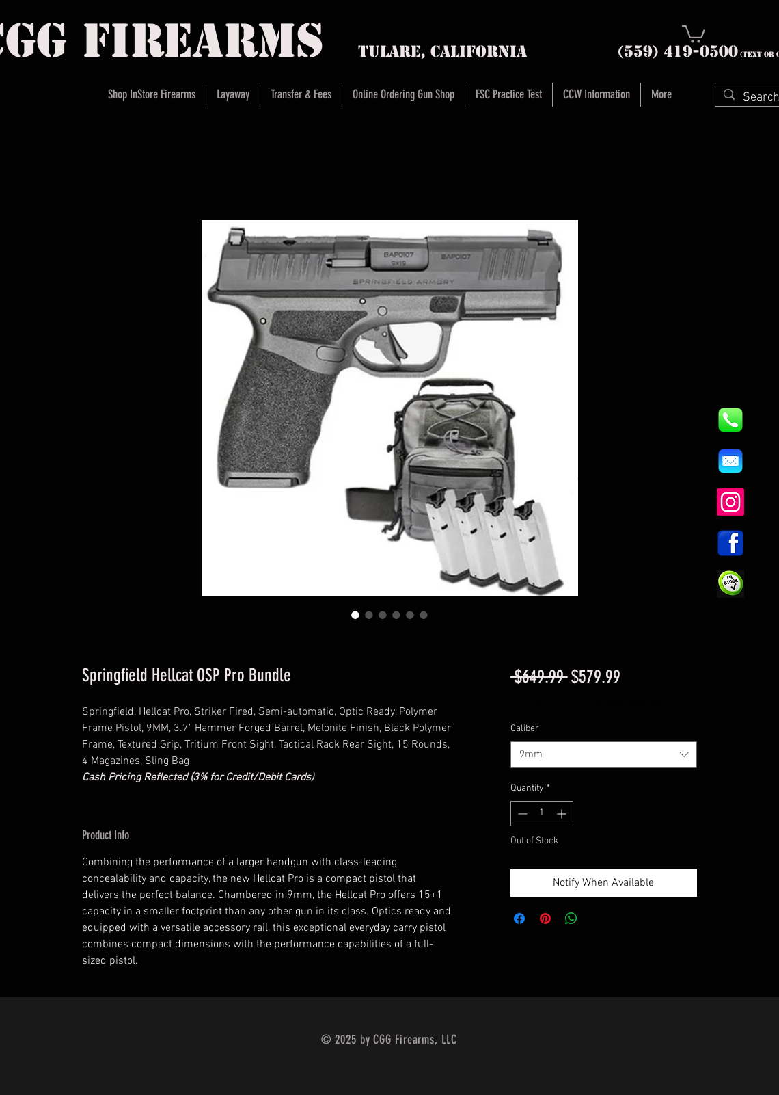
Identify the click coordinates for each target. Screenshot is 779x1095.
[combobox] (603, 754)
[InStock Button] (730, 584)
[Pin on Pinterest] (545, 918)
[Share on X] (597, 918)
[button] (693, 33)
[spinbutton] (542, 814)
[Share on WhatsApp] (571, 918)
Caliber (524, 729)
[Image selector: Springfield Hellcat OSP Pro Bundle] (355, 615)
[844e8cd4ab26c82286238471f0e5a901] (730, 420)
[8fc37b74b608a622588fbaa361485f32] (730, 461)
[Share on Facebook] (519, 918)
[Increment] (562, 814)
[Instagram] (730, 502)
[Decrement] (521, 814)
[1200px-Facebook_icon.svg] (730, 543)
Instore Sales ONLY (632, 702)
